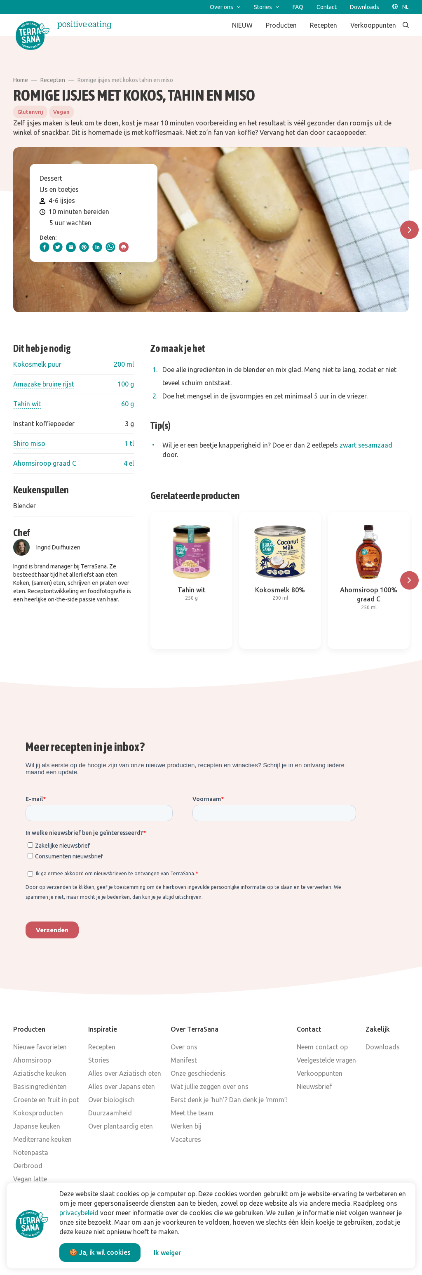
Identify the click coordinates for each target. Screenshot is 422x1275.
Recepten (52, 80)
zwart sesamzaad (366, 445)
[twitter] (58, 247)
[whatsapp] (110, 247)
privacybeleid (78, 1212)
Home (20, 80)
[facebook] (44, 247)
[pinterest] (84, 247)
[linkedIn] (97, 247)
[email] (71, 247)
